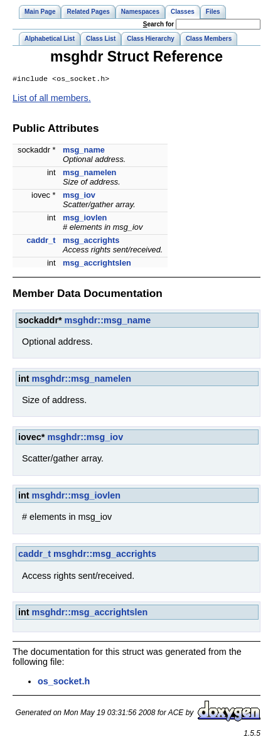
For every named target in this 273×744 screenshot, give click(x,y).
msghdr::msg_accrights (104, 555)
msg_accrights (91, 241)
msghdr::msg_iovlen (76, 497)
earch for (158, 24)
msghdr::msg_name (108, 321)
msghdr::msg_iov (85, 438)
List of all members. (52, 99)
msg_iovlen (85, 219)
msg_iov (79, 196)
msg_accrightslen (97, 264)
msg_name (84, 151)
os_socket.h (64, 682)
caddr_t (40, 241)
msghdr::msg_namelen (81, 380)
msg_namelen (89, 173)
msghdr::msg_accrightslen (90, 613)
